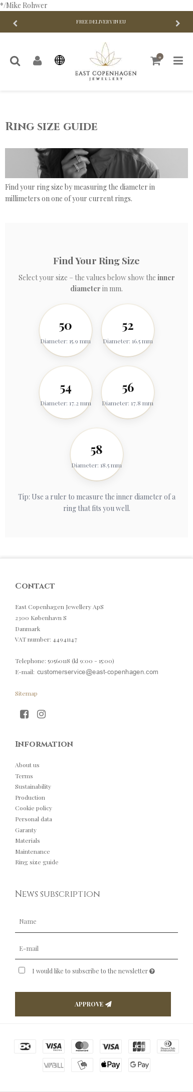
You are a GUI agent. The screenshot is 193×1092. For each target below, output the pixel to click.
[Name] (96, 920)
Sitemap (26, 693)
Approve (89, 1004)
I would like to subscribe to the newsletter (93, 969)
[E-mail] (96, 947)
